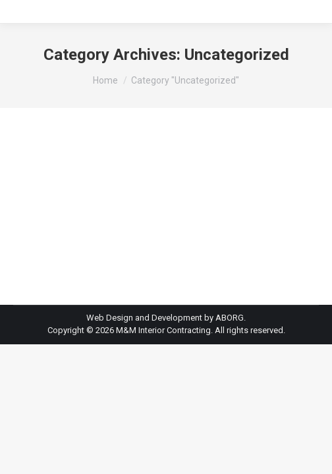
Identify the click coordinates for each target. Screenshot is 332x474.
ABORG (229, 318)
